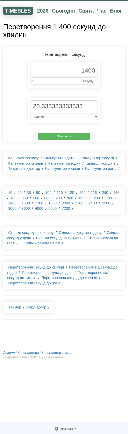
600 (47, 198)
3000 (12, 208)
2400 (92, 203)
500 (36, 198)
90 (38, 193)
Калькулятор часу (23, 158)
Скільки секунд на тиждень (59, 238)
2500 (106, 203)
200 (82, 193)
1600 (26, 203)
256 (116, 193)
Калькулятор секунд (97, 158)
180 (13, 198)
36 (29, 193)
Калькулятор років (100, 169)
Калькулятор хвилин (25, 163)
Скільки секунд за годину (80, 233)
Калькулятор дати (59, 158)
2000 (66, 203)
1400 (12, 203)
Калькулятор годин (64, 163)
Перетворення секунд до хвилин (36, 267)
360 (25, 198)
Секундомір (36, 307)
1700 (39, 203)
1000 (82, 198)
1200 (96, 198)
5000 (52, 208)
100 (48, 193)
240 (105, 193)
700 (59, 198)
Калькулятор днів (100, 163)
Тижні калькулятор (24, 169)
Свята (86, 11)
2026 (43, 11)
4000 (39, 208)
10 (10, 193)
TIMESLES (18, 11)
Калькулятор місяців (62, 169)
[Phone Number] (64, 70)
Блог (116, 11)
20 (19, 193)
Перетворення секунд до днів (47, 273)
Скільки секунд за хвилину (31, 233)
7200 (66, 208)
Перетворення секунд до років (34, 283)
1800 (52, 203)
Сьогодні (63, 11)
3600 (26, 208)
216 (94, 193)
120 (71, 193)
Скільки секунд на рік (42, 243)
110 (60, 193)
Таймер (14, 307)
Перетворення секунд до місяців (69, 278)
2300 (79, 203)
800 (70, 198)
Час (101, 11)
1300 (109, 198)
